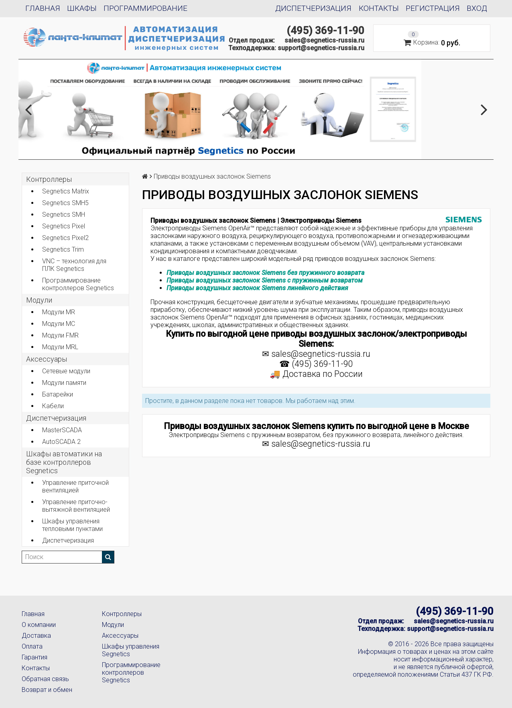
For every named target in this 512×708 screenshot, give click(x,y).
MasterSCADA (62, 430)
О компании (39, 625)
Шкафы (82, 8)
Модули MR (58, 312)
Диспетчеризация (313, 8)
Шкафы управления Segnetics (130, 650)
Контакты (379, 8)
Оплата (32, 646)
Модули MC (58, 324)
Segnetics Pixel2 (65, 238)
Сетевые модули (66, 371)
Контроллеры (49, 179)
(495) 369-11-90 (325, 30)
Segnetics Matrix (65, 191)
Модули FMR (60, 335)
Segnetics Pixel (63, 226)
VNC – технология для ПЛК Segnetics (74, 265)
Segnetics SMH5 (65, 203)
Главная (42, 8)
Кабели (53, 406)
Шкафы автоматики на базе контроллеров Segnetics (64, 462)
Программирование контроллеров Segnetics (78, 284)
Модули (39, 300)
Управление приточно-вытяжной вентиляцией (76, 505)
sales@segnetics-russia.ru (324, 40)
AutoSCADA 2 (61, 442)
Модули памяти (64, 383)
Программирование (145, 8)
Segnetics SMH (63, 214)
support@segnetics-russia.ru (321, 48)
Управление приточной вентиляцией (75, 486)
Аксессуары (120, 635)
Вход (477, 8)
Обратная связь (45, 679)
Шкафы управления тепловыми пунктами (72, 525)
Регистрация (433, 8)
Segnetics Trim (63, 249)
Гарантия (34, 657)
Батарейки (57, 394)
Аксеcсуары (46, 359)
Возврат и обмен (47, 690)
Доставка (36, 635)
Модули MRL (60, 347)
